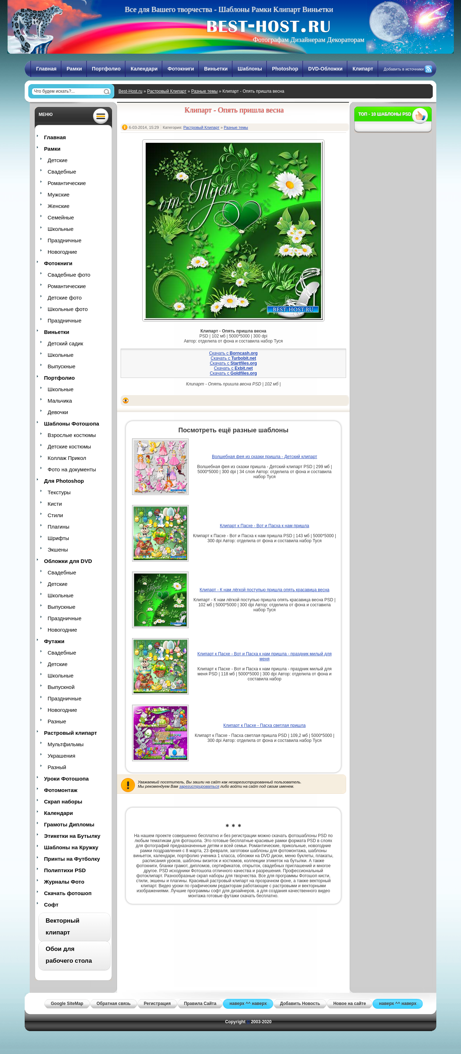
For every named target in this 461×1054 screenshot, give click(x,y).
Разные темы (204, 91)
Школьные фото (68, 309)
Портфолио (106, 69)
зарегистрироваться (199, 786)
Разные (57, 721)
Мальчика (60, 401)
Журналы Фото (64, 882)
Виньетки (216, 69)
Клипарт (363, 69)
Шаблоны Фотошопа (71, 424)
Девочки (58, 412)
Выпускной (61, 687)
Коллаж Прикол (67, 458)
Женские (58, 206)
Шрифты (58, 538)
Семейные (61, 217)
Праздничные (64, 240)
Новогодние (62, 252)
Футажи (54, 641)
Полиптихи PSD (65, 870)
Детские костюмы (69, 446)
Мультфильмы (65, 744)
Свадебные (62, 172)
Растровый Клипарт (166, 91)
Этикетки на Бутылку (72, 836)
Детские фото (65, 298)
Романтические (67, 183)
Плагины (58, 527)
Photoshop (285, 69)
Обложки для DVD (68, 561)
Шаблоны (250, 69)
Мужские (58, 194)
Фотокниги (181, 69)
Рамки (74, 69)
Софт (51, 905)
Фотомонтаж (60, 790)
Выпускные (62, 366)
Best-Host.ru (130, 91)
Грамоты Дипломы (69, 824)
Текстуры (59, 492)
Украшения (61, 756)
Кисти (55, 504)
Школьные (60, 229)
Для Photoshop (64, 481)
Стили (55, 515)
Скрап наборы (63, 801)
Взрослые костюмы (72, 435)
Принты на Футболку (72, 859)
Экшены (58, 550)
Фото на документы (72, 469)
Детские (58, 160)
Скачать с (233, 353)
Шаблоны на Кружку (71, 847)
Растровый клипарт (70, 733)
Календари (144, 69)
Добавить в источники (404, 69)
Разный (57, 767)
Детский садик (65, 343)
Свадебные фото (69, 275)
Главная (46, 69)
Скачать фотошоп (68, 893)
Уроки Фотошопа (66, 779)
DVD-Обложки (325, 69)
